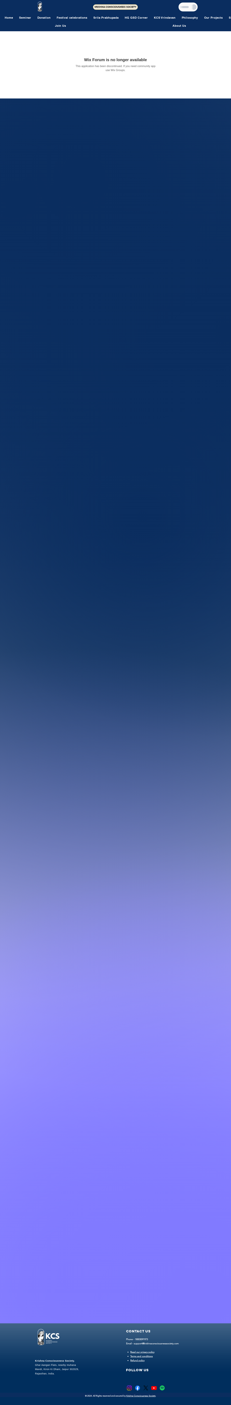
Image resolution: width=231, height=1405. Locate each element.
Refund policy (137, 1360)
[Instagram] (129, 1388)
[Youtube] (154, 1388)
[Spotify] (162, 1388)
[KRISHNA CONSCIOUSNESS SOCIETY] (115, 7)
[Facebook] (137, 1388)
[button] (72, 17)
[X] (145, 1388)
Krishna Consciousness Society (141, 1396)
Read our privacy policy (142, 1352)
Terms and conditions (141, 1356)
